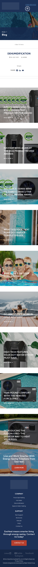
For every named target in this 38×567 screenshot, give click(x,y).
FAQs (19, 523)
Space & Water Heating (19, 506)
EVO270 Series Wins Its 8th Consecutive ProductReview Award (18, 110)
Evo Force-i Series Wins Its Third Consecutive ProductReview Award (18, 192)
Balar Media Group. (29, 563)
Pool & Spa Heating (19, 497)
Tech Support (19, 515)
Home (4, 32)
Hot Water (19, 500)
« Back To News (19, 44)
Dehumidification (19, 503)
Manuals (19, 520)
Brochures (19, 518)
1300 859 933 (30, 5)
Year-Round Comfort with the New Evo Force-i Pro (17, 396)
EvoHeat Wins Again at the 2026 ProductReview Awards (19, 151)
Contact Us (19, 526)
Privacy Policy (19, 561)
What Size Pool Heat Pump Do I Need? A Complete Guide (16, 232)
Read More (8, 117)
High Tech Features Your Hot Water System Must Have (18, 355)
